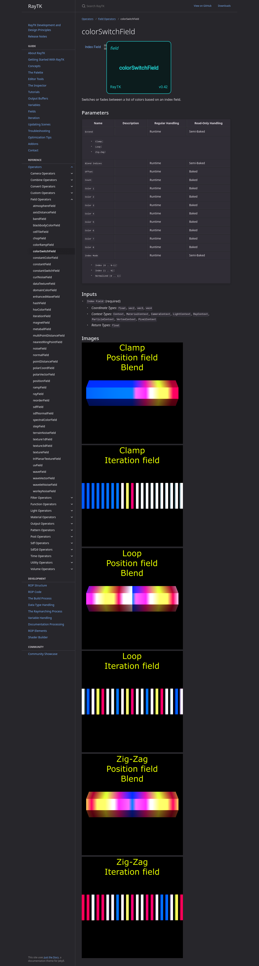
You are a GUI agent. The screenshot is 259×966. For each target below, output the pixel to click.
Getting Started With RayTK (46, 59)
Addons (33, 144)
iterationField (42, 316)
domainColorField (44, 290)
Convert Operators (43, 186)
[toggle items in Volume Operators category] (72, 569)
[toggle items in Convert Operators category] (72, 186)
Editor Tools (36, 79)
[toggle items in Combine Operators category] (72, 180)
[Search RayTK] (129, 6)
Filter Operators (41, 498)
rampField (39, 387)
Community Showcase (42, 654)
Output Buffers (38, 98)
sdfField (38, 407)
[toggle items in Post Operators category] (72, 536)
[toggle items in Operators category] (72, 167)
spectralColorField (45, 420)
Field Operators (41, 199)
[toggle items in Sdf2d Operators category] (72, 549)
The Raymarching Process (45, 611)
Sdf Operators (40, 543)
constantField (42, 264)
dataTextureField (44, 284)
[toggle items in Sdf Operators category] (72, 543)
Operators (35, 167)
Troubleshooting (39, 131)
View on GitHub (202, 5)
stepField (39, 426)
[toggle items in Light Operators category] (72, 510)
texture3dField (42, 446)
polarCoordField (43, 368)
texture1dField (42, 439)
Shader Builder (38, 637)
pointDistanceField (45, 361)
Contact (33, 150)
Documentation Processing (46, 624)
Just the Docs (51, 957)
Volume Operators (43, 569)
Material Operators (43, 517)
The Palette (35, 72)
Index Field (93, 47)
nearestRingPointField (47, 342)
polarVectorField (44, 374)
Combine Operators (44, 180)
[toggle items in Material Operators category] (72, 517)
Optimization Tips (40, 137)
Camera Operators (43, 173)
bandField (39, 219)
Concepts (34, 66)
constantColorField (45, 258)
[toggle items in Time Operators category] (72, 556)
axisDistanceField (44, 212)
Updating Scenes (39, 124)
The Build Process (40, 598)
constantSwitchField (46, 271)
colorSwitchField (44, 251)
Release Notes (37, 36)
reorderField (41, 400)
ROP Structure (37, 585)
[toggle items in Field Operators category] (72, 199)
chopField (39, 238)
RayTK (35, 6)
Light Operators (41, 510)
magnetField (41, 322)
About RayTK (36, 53)
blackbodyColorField (46, 225)
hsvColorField (42, 309)
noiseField (39, 348)
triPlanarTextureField (47, 459)
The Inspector (37, 85)
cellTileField (40, 232)
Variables (34, 105)
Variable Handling (40, 618)
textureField (41, 452)
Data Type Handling (41, 605)
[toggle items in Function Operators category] (72, 504)
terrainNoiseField (44, 433)
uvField (37, 465)
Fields (32, 111)
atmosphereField (44, 206)
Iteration (34, 118)
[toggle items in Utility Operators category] (72, 562)
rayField (38, 394)
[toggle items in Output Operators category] (72, 523)
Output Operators (42, 523)
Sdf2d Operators (41, 549)
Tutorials (34, 92)
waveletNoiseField (45, 485)
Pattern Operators (43, 530)
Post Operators (41, 536)
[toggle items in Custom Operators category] (72, 193)
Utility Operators (42, 562)
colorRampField (43, 245)
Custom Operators (43, 193)
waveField (39, 472)
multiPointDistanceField (49, 335)
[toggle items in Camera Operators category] (72, 173)
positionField (41, 381)
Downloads (224, 5)
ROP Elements (37, 631)
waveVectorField (44, 478)
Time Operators (41, 556)
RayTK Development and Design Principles (44, 27)
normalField (41, 355)
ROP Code (34, 592)
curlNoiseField (42, 277)
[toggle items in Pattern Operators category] (72, 530)
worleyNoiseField (44, 491)
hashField (39, 303)
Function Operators (43, 504)
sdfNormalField (43, 413)
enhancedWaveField (46, 296)
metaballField (42, 329)
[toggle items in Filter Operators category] (72, 497)
